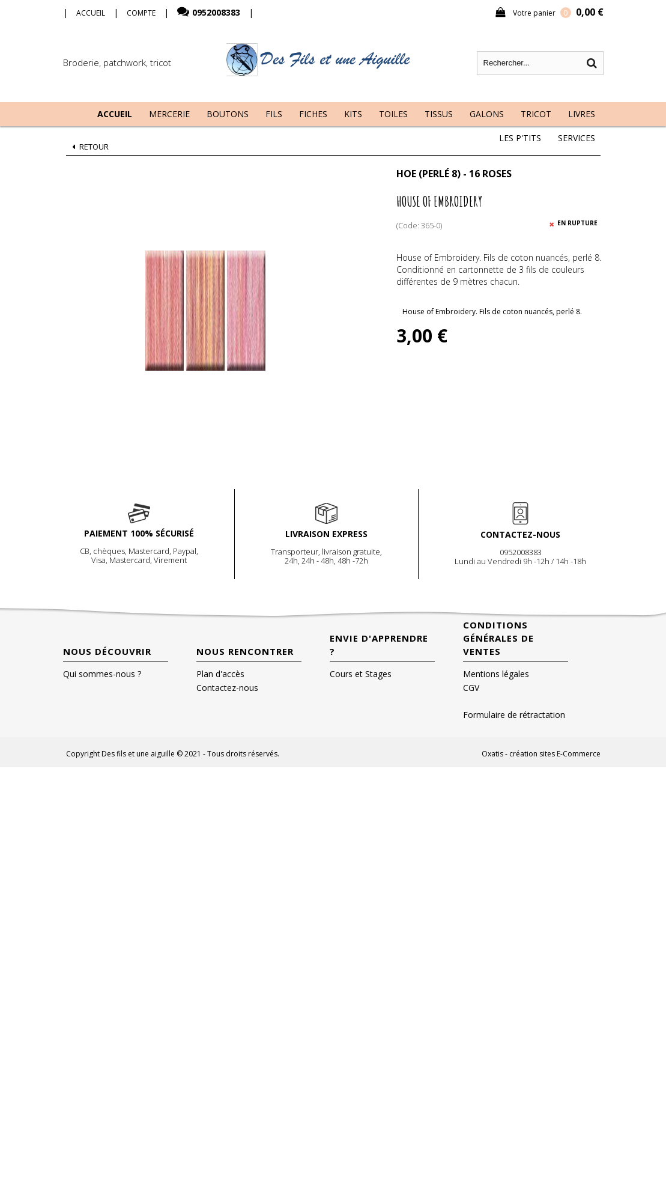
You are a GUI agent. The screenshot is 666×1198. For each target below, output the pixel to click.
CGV (471, 687)
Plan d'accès (220, 674)
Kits (353, 114)
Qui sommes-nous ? (102, 674)
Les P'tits (520, 138)
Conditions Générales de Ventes (498, 638)
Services (576, 138)
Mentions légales (496, 674)
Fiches (313, 114)
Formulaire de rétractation (514, 714)
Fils (273, 114)
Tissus (439, 114)
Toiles (393, 114)
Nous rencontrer (245, 651)
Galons (487, 114)
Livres (581, 114)
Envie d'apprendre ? (379, 644)
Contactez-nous (227, 687)
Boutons (228, 114)
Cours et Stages (361, 674)
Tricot (536, 114)
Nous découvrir (107, 651)
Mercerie (169, 114)
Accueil (114, 114)
